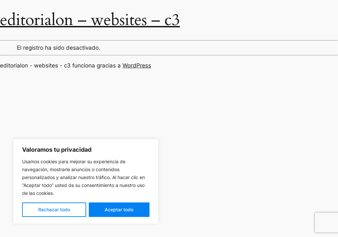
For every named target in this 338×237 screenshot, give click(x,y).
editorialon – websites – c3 (90, 20)
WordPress (136, 65)
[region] (85, 181)
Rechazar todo (54, 209)
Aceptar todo (119, 209)
